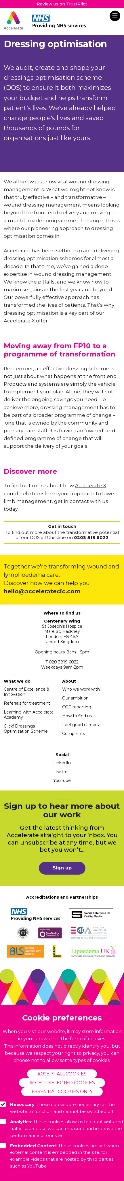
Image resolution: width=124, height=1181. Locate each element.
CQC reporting (76, 707)
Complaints (73, 733)
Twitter (62, 771)
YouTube (62, 780)
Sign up (62, 868)
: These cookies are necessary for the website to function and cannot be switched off (57, 1107)
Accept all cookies (62, 1074)
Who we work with (81, 689)
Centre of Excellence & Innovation (26, 692)
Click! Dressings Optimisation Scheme (26, 729)
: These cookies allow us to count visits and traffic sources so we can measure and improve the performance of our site (61, 1128)
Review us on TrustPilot (62, 4)
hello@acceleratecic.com (42, 591)
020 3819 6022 (64, 662)
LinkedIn (62, 762)
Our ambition (75, 698)
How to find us (77, 715)
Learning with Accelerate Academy (29, 715)
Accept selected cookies (62, 1082)
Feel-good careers (80, 724)
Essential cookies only (62, 1091)
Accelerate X (90, 485)
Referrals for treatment (27, 703)
